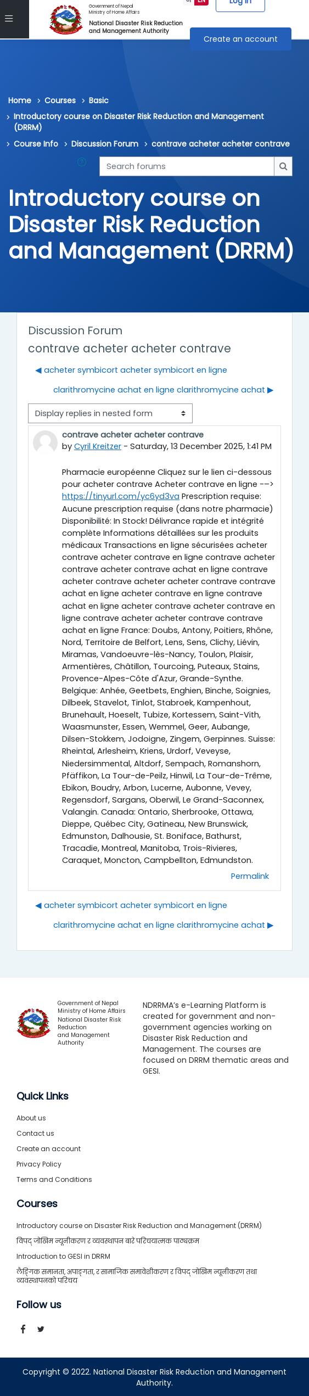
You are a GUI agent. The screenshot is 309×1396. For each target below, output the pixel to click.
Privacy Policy (38, 1163)
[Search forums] (186, 166)
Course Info (36, 143)
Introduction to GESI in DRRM (63, 1255)
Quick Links (42, 1095)
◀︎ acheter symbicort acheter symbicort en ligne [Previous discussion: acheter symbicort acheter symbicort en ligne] (131, 370)
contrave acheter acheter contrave (220, 143)
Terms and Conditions (54, 1178)
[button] (84, 166)
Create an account (241, 38)
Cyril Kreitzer (97, 446)
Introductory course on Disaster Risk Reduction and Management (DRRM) (139, 122)
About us (31, 1117)
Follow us (38, 1303)
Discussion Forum (104, 143)
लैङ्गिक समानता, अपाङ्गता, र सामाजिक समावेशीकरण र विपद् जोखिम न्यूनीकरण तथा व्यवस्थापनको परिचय (136, 1275)
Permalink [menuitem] (250, 875)
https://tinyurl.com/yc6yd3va (120, 495)
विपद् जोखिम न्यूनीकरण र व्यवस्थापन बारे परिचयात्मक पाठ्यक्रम (107, 1239)
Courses (60, 100)
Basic (99, 100)
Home (19, 100)
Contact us (35, 1132)
